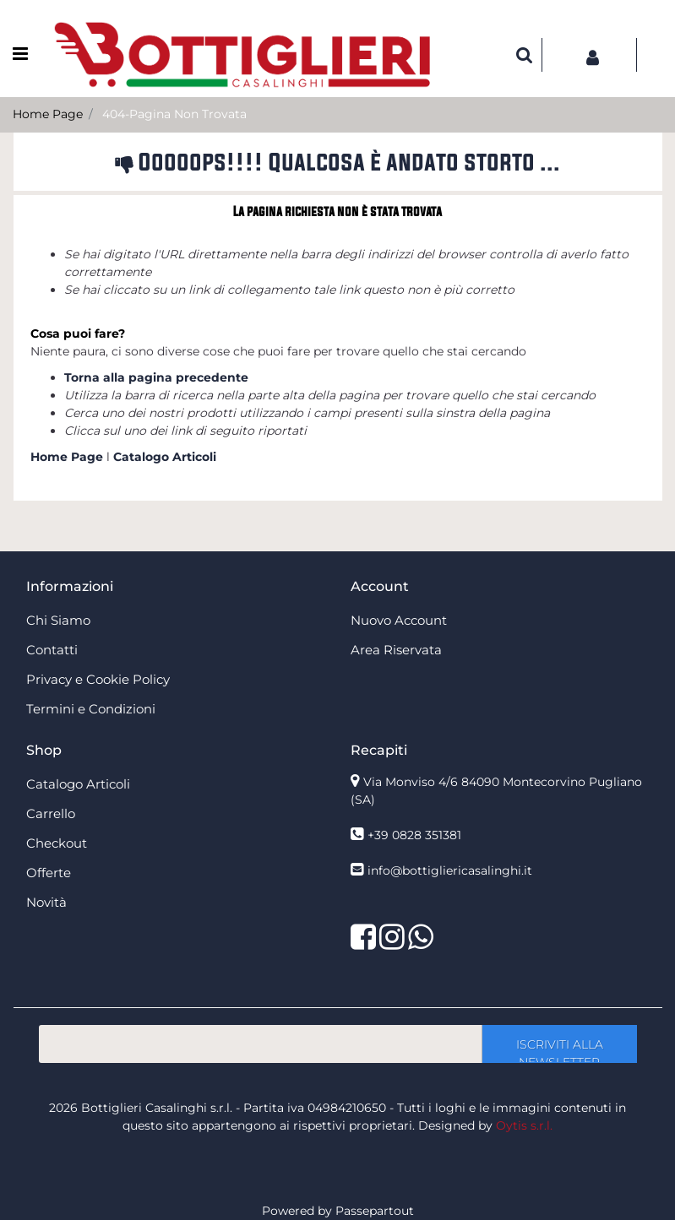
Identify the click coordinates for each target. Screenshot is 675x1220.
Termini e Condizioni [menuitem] (90, 709)
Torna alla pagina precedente (156, 377)
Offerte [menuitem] (48, 873)
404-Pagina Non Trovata (174, 114)
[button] (559, 1044)
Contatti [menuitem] (52, 650)
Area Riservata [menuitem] (396, 650)
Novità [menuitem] (46, 902)
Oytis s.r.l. (524, 1125)
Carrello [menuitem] (50, 813)
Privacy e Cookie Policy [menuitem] (98, 679)
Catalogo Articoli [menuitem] (78, 784)
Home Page (48, 114)
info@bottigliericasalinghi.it (449, 870)
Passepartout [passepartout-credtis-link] (374, 1210)
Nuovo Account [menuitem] (399, 620)
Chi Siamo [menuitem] (58, 620)
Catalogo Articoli (164, 456)
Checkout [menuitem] (56, 843)
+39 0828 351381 (414, 835)
